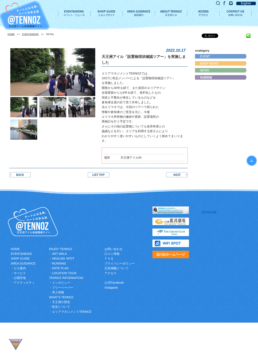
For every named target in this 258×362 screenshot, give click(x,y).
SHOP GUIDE (20, 258)
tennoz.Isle (209, 211)
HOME (11, 34)
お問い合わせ (113, 249)
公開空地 (20, 278)
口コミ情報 (112, 253)
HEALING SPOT (63, 258)
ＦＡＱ (108, 258)
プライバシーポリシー (119, 263)
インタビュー (61, 282)
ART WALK (59, 253)
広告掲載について (116, 268)
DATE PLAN (60, 268)
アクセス (110, 273)
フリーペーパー (62, 287)
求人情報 (58, 292)
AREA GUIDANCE (23, 263)
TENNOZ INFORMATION (66, 278)
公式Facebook (114, 282)
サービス (20, 273)
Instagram (111, 287)
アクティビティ (24, 282)
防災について (61, 306)
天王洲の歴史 (61, 302)
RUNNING (59, 263)
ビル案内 (20, 268)
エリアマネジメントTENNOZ (72, 311)
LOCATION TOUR (64, 273)
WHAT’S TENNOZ (61, 297)
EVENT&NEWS (30, 34)
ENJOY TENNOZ (60, 249)
